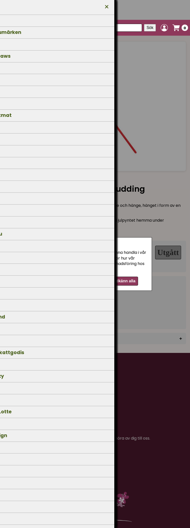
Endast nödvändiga (73, 281)
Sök (149, 28)
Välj (100, 281)
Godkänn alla (123, 281)
